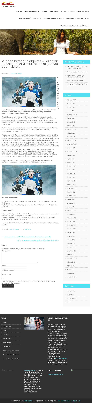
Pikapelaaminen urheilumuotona (76, 19)
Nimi (4, 267)
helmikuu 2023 (71, 140)
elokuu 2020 (70, 240)
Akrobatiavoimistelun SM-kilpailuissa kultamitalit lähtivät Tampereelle (26, 237)
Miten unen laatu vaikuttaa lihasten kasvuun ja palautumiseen (77, 67)
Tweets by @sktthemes (55, 374)
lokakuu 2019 (71, 262)
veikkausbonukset (61, 358)
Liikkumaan (70, 294)
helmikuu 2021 (71, 229)
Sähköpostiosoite (8, 272)
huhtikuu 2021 (71, 221)
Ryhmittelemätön (72, 298)
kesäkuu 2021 (71, 214)
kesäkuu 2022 (71, 170)
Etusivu (19, 11)
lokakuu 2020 (71, 232)
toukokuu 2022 (71, 173)
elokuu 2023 (70, 126)
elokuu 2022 (70, 162)
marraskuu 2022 (72, 151)
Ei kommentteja (16, 73)
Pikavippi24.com (29, 370)
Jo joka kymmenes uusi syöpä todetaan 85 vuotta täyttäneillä (38, 240)
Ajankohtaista (14, 229)
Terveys (44, 11)
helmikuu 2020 (71, 247)
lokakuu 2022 (71, 155)
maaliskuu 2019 (71, 277)
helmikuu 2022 (71, 185)
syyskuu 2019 (71, 266)
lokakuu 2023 (71, 118)
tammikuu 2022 (71, 188)
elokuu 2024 (70, 111)
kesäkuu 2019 (71, 273)
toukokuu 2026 (71, 100)
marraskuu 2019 (72, 258)
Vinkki (69, 302)
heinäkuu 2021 (71, 210)
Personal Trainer (67, 11)
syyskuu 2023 (71, 122)
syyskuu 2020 (71, 236)
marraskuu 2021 (72, 196)
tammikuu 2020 (71, 251)
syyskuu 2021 (71, 203)
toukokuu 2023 (71, 137)
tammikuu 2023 (71, 144)
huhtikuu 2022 (71, 177)
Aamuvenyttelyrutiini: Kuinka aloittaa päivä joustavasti (77, 85)
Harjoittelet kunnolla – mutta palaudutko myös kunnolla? (75, 76)
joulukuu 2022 (71, 148)
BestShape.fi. (28, 401)
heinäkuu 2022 (71, 166)
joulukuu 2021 (71, 192)
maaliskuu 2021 (71, 225)
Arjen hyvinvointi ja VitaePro (75, 81)
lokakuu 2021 (71, 199)
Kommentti (6, 251)
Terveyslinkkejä (25, 19)
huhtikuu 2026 (71, 103)
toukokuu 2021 (71, 218)
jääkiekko (28, 229)
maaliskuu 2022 (71, 181)
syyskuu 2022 (71, 159)
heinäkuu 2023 (71, 129)
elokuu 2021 (70, 207)
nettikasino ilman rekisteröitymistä (75, 26)
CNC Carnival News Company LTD (69, 401)
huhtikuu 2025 (71, 107)
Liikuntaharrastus (31, 11)
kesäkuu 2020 (71, 243)
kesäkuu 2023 (71, 133)
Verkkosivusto (7, 277)
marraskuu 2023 (72, 114)
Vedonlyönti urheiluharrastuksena (47, 19)
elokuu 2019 (70, 269)
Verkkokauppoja (83, 11)
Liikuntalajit (54, 11)
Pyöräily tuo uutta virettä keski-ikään (77, 72)
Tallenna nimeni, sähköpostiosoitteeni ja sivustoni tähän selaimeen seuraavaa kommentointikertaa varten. (28, 284)
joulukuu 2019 (71, 255)
